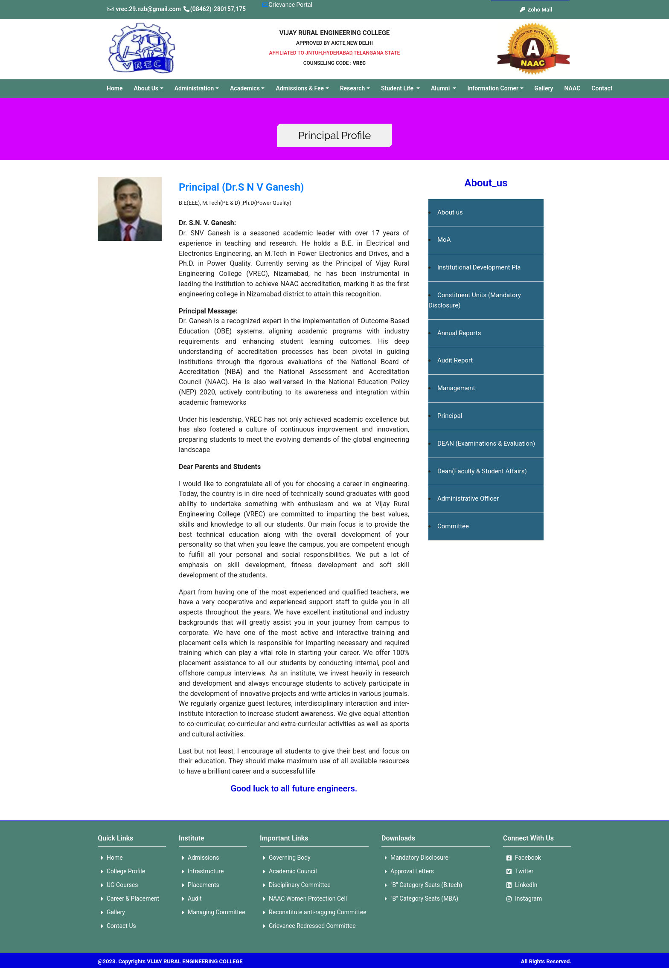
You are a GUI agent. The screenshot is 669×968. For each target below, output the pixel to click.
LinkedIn (520, 885)
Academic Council (288, 872)
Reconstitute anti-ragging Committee (313, 912)
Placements (199, 885)
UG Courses (118, 885)
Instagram (522, 899)
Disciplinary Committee (295, 885)
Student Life (398, 88)
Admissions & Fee (300, 88)
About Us (146, 88)
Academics (245, 88)
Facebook (522, 858)
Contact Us (117, 926)
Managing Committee (212, 912)
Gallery (544, 88)
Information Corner (492, 88)
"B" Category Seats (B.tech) (421, 885)
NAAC (572, 88)
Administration (194, 88)
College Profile (121, 872)
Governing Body (285, 858)
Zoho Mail (536, 9)
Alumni (441, 88)
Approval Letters (407, 872)
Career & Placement (128, 899)
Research (352, 88)
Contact (601, 88)
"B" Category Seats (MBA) (419, 899)
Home (117, 87)
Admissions (199, 858)
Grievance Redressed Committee (308, 926)
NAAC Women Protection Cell (303, 899)
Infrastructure (201, 872)
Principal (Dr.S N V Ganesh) (241, 187)
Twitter (518, 872)
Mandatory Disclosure (414, 858)
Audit (190, 899)
